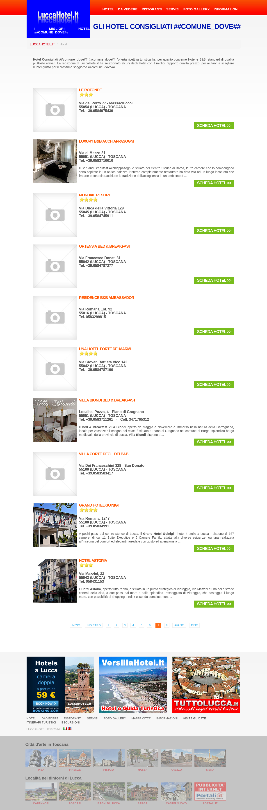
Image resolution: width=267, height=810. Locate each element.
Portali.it (210, 803)
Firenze (75, 769)
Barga (143, 803)
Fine (194, 625)
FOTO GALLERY (196, 9)
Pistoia (108, 769)
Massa (142, 769)
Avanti (179, 625)
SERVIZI (172, 9)
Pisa (41, 769)
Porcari (75, 803)
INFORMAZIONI (226, 9)
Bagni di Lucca (109, 803)
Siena (210, 769)
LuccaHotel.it (42, 44)
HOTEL (108, 9)
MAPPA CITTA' (141, 718)
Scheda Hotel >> (214, 125)
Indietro (94, 625)
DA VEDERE (127, 9)
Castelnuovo (176, 803)
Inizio (75, 625)
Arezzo (176, 769)
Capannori (41, 803)
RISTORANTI (151, 9)
